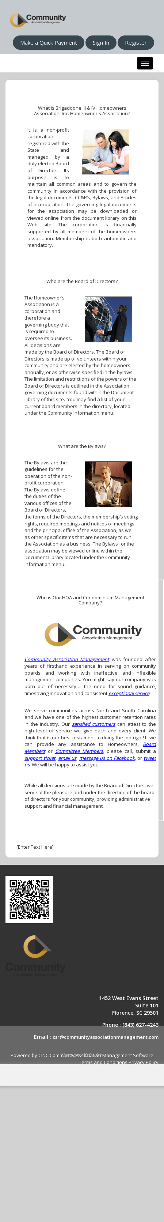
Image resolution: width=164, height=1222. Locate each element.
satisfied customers (93, 724)
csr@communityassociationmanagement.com (106, 1037)
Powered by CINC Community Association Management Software (82, 1055)
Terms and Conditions (103, 1062)
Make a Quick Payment (48, 42)
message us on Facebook (107, 758)
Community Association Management (66, 659)
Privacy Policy (144, 1062)
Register (136, 42)
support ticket (40, 758)
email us (67, 758)
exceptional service (128, 693)
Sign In (101, 42)
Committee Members (79, 751)
